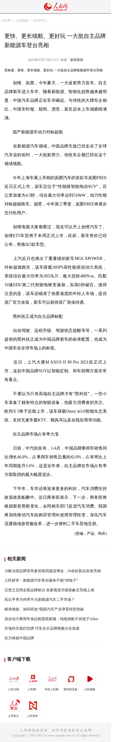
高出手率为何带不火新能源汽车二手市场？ (39, 599)
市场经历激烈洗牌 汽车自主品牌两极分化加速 (41, 628)
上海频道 (22, 20)
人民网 (5, 20)
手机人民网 (52, 681)
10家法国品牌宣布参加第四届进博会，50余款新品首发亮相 (52, 571)
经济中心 (40, 20)
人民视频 (90, 681)
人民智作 (33, 707)
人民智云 (14, 707)
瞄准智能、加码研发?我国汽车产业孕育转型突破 (44, 609)
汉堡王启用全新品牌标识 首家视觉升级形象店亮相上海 (49, 590)
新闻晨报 (76, 60)
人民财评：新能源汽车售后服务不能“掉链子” (41, 580)
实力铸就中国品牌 (19, 638)
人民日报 (14, 681)
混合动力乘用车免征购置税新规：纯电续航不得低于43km (51, 619)
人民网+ (33, 681)
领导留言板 (71, 681)
